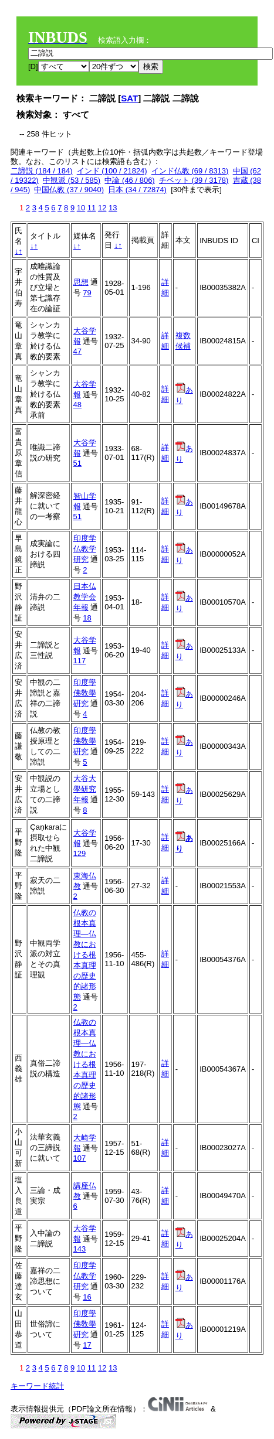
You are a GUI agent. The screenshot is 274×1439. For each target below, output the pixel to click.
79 (87, 292)
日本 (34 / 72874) (137, 189)
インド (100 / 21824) (112, 170)
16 (87, 1297)
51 (77, 463)
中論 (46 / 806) (129, 180)
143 (79, 1248)
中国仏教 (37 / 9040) (69, 189)
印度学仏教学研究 (84, 549)
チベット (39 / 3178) (194, 180)
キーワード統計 (37, 1386)
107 (79, 1158)
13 (113, 207)
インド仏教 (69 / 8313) (190, 170)
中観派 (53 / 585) (71, 180)
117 (79, 660)
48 (77, 404)
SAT (129, 98)
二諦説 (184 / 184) (42, 170)
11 (91, 207)
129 (79, 853)
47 (77, 351)
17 (87, 1345)
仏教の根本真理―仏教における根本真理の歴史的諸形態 (84, 954)
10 (81, 207)
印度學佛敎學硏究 (84, 693)
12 (102, 207)
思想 (81, 282)
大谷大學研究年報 (84, 789)
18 (87, 617)
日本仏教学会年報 (84, 597)
